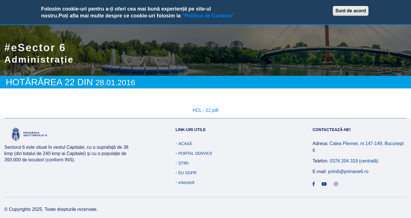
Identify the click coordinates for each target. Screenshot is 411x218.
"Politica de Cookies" (208, 16)
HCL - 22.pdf (205, 110)
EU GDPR (187, 173)
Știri (183, 163)
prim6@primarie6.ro (348, 171)
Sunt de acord (350, 10)
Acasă (185, 143)
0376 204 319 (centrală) (354, 160)
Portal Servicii (195, 153)
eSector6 (186, 182)
